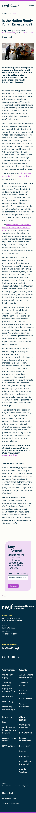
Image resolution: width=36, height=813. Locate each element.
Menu (31, 5)
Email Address (18, 573)
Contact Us (24, 756)
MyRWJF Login (11, 648)
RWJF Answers (9, 746)
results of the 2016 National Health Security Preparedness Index (16, 227)
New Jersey (7, 701)
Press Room (24, 746)
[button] (6, 595)
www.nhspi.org (9, 455)
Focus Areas (8, 696)
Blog (4, 722)
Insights (7, 716)
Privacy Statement (9, 798)
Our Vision (8, 669)
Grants (23, 669)
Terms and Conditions (10, 803)
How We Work (25, 733)
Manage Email (7, 793)
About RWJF (22, 718)
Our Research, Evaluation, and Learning (9, 730)
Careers (22, 751)
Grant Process (25, 698)
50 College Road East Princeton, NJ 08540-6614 (13, 619)
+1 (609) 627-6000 (9, 634)
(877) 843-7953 (8, 628)
